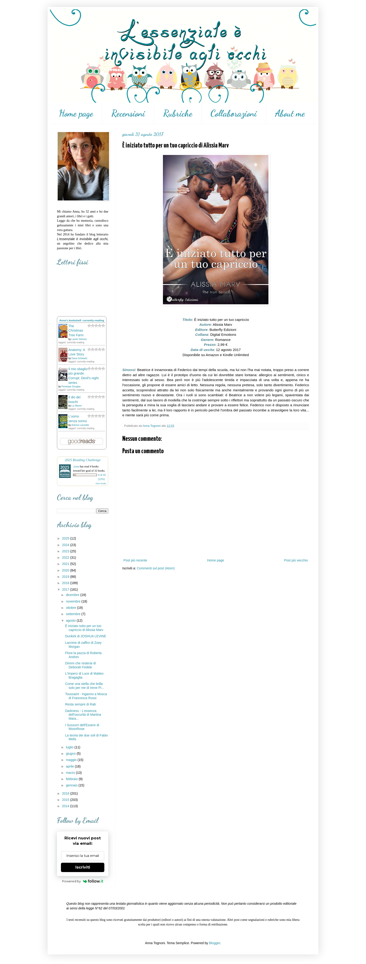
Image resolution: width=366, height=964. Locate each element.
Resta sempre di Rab (80, 704)
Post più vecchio (296, 560)
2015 (66, 800)
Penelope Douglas (71, 386)
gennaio (72, 785)
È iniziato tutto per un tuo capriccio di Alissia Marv (84, 628)
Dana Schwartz (79, 358)
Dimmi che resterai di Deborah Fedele (80, 665)
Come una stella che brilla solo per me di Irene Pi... (84, 686)
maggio (71, 760)
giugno (71, 753)
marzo (71, 773)
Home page (76, 113)
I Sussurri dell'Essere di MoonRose (82, 727)
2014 (66, 806)
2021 (66, 564)
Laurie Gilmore (79, 339)
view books (100, 483)
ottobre (71, 608)
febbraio (72, 779)
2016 (66, 793)
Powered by (82, 881)
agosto (71, 620)
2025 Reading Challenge (83, 460)
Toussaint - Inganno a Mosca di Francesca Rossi (86, 696)
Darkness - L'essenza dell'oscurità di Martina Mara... (83, 715)
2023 (66, 551)
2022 (66, 557)
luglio (70, 747)
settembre (73, 614)
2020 (66, 570)
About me (290, 113)
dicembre (73, 595)
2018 (66, 583)
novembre (73, 601)
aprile (70, 766)
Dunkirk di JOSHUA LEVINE (85, 636)
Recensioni (128, 113)
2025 (66, 538)
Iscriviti (82, 867)
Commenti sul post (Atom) (156, 568)
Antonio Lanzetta (80, 425)
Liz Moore (76, 405)
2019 (66, 576)
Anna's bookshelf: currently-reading (81, 320)
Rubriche (177, 113)
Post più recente (135, 560)
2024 (66, 545)
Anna (76, 466)
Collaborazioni (234, 113)
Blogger (214, 943)
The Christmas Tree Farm (76, 330)
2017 (66, 589)
